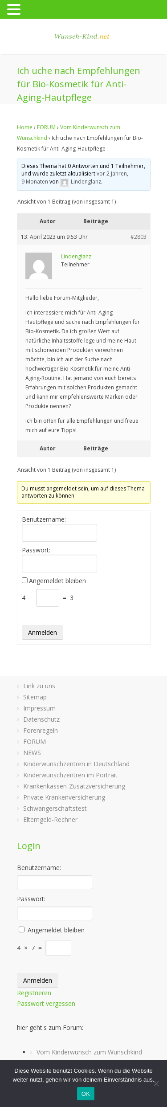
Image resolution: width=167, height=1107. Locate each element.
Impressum (39, 708)
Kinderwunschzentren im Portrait (70, 775)
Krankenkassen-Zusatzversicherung (74, 786)
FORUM (46, 127)
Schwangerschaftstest (55, 808)
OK (85, 1094)
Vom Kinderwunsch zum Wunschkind (89, 1052)
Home (25, 127)
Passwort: (36, 550)
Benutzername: (44, 519)
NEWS (32, 752)
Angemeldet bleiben (57, 581)
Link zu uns (39, 686)
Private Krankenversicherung (64, 797)
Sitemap (35, 697)
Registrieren (34, 993)
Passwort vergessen (46, 1003)
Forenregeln (40, 730)
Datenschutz (41, 719)
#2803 (138, 237)
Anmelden (42, 632)
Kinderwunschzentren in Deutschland (76, 764)
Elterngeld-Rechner (50, 819)
